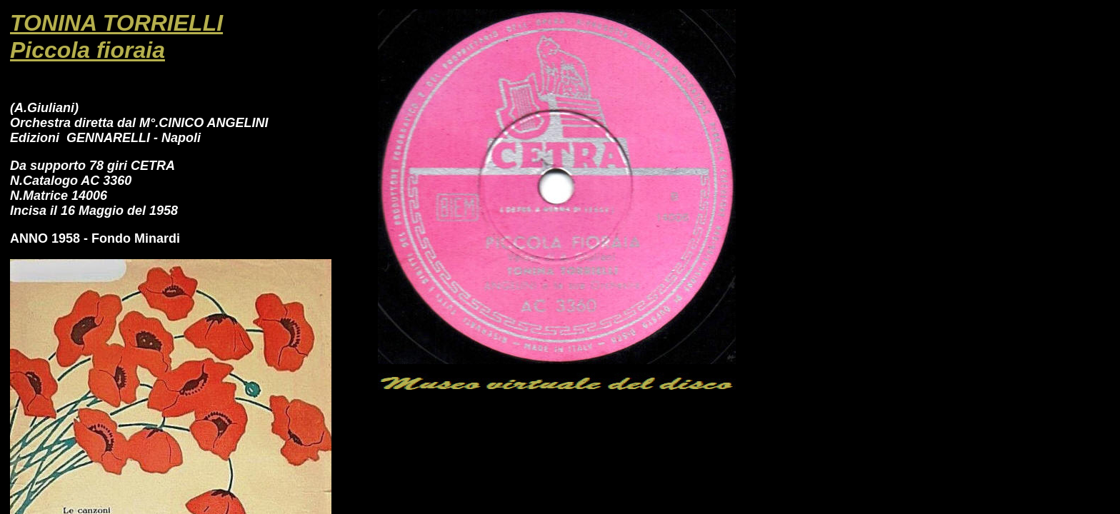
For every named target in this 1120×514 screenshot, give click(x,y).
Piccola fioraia (87, 50)
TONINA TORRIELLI (116, 23)
